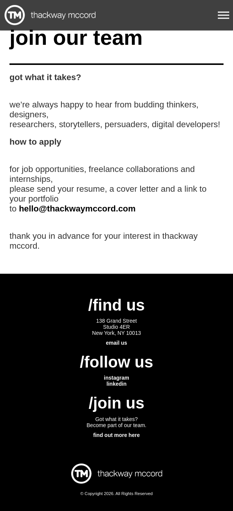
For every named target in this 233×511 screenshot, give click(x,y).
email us (116, 343)
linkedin (116, 384)
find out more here (116, 435)
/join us (116, 403)
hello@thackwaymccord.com (77, 208)
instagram (116, 378)
